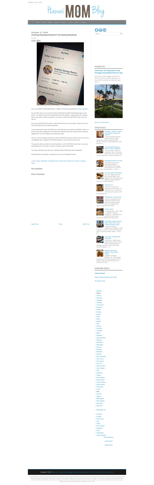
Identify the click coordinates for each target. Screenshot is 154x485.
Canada (98, 416)
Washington (100, 398)
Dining (50, 22)
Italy (97, 421)
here (84, 481)
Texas (98, 389)
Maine (98, 333)
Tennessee (99, 387)
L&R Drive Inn (108, 185)
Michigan (99, 340)
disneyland (44, 161)
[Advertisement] (100, 50)
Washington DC (101, 410)
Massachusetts (101, 338)
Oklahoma (99, 373)
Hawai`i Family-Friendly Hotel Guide (106, 277)
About (44, 22)
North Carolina (100, 366)
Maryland (99, 335)
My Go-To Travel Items (102, 122)
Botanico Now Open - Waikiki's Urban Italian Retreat (111, 252)
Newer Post (34, 224)
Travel (76, 22)
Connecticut (100, 305)
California (99, 300)
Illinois (98, 319)
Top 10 (70, 22)
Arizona (98, 295)
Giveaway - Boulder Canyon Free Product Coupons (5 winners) (113, 133)
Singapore (99, 428)
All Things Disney (100, 281)
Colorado (99, 302)
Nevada (98, 354)
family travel (63, 161)
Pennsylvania (100, 377)
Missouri (99, 347)
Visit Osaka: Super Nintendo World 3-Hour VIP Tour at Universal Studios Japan (113, 222)
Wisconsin (99, 403)
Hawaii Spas (109, 445)
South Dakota (100, 384)
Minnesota (99, 342)
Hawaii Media (78, 472)
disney (38, 161)
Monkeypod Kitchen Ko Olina (113, 160)
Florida (98, 309)
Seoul (98, 430)
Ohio (97, 370)
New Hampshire (101, 356)
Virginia (98, 396)
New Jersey (100, 359)
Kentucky (99, 328)
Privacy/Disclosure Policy (106, 472)
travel (33, 163)
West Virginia (100, 401)
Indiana (98, 321)
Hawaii (56, 22)
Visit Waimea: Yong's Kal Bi (112, 197)
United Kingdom (101, 435)
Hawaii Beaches (109, 437)
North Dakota (100, 368)
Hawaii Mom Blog (57, 472)
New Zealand (100, 426)
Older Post (86, 224)
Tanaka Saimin (109, 209)
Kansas (98, 326)
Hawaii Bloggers (68, 472)
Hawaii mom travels (73, 161)
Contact (83, 22)
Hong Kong (99, 419)
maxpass (83, 161)
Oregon (98, 375)
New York (99, 363)
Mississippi (99, 345)
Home (37, 22)
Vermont (99, 394)
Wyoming (99, 405)
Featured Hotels (100, 273)
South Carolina (101, 382)
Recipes (63, 22)
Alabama (99, 291)
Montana (99, 349)
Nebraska (99, 351)
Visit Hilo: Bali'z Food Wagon (113, 173)
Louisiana (99, 330)
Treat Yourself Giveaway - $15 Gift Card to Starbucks (112, 147)
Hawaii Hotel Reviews (90, 472)
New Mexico (100, 361)
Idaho (98, 316)
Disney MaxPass (83, 109)
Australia (99, 414)
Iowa (97, 323)
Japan (98, 423)
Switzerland (100, 433)
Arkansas (99, 298)
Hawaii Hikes (109, 441)
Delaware (99, 307)
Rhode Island (100, 380)
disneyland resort (53, 161)
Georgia (98, 312)
